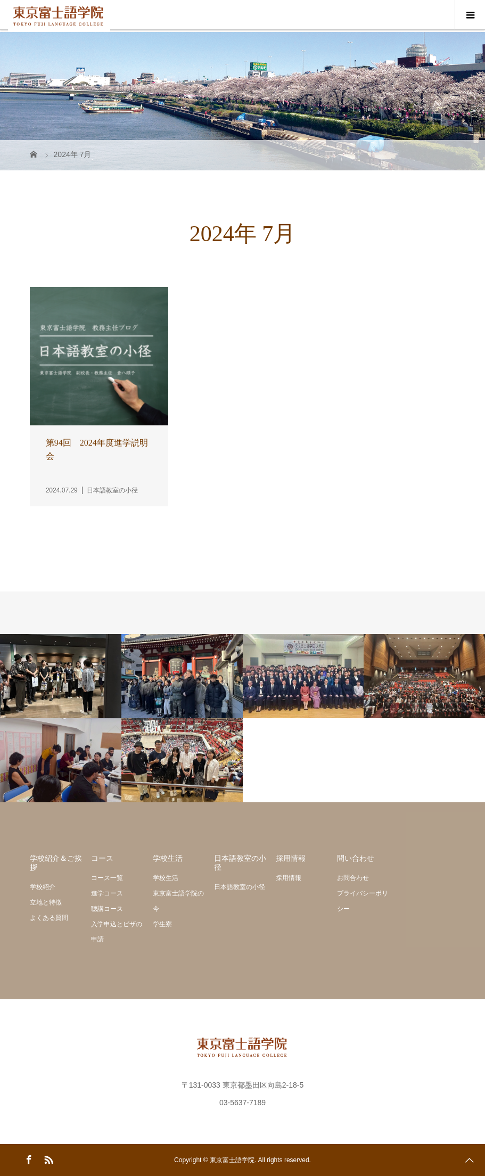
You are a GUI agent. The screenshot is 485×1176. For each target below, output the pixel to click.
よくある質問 (49, 918)
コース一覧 (107, 878)
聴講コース (107, 908)
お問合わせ (353, 878)
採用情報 (288, 878)
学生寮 (162, 924)
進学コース (107, 893)
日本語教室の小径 (239, 887)
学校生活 (165, 878)
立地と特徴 (46, 902)
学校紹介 (42, 887)
